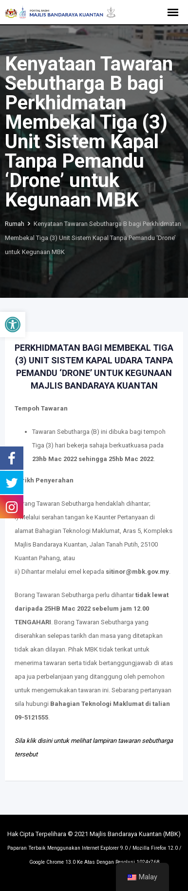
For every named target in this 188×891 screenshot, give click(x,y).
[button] (12, 324)
